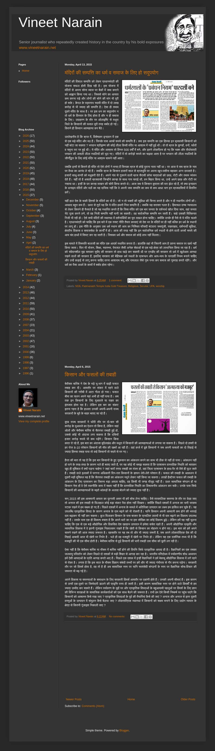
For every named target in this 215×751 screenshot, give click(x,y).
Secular (144, 286)
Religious (133, 286)
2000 (26, 352)
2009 (26, 314)
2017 (26, 184)
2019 (26, 173)
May (29, 237)
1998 (26, 362)
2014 (26, 287)
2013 (26, 292)
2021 (26, 162)
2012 (26, 298)
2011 (26, 303)
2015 (26, 195)
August (31, 221)
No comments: (117, 616)
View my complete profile (33, 421)
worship (160, 286)
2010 (26, 308)
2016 (26, 189)
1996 (26, 373)
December (33, 199)
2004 (26, 330)
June (29, 232)
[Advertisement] (131, 327)
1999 (26, 357)
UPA (152, 286)
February (32, 275)
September (33, 215)
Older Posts (188, 699)
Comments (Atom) (93, 706)
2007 (26, 325)
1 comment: (116, 280)
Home (131, 699)
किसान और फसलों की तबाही (90, 375)
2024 (26, 146)
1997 (26, 368)
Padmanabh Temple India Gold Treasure (104, 286)
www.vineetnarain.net (37, 47)
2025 (26, 141)
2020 (26, 168)
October (31, 210)
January (31, 280)
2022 (26, 157)
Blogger (124, 730)
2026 (26, 135)
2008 (26, 319)
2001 (26, 346)
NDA (78, 286)
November (33, 205)
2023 (26, 152)
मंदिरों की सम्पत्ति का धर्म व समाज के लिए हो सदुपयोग (111, 73)
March (30, 269)
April (29, 242)
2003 (26, 335)
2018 (26, 178)
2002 (26, 341)
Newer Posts (74, 699)
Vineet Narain (60, 22)
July (29, 226)
